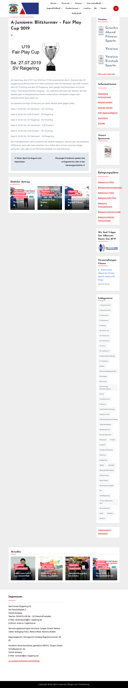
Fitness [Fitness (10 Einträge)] (103, 404)
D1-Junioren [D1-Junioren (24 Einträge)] (104, 351)
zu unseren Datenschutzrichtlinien (24, 661)
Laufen (87, 8)
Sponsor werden (105, 108)
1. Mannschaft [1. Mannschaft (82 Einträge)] (105, 305)
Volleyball (76, 13)
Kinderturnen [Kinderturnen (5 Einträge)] (105, 429)
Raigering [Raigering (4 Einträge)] (103, 460)
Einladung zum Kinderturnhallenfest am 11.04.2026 (50, 576)
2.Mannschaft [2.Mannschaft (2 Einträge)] (105, 310)
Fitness (78, 3)
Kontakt (101, 123)
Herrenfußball (94, 3)
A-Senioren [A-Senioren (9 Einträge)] (104, 320)
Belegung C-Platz (106, 193)
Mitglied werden (105, 102)
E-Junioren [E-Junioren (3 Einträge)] (104, 361)
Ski (95, 8)
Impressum (103, 533)
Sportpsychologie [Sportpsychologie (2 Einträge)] (107, 485)
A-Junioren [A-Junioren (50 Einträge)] (104, 315)
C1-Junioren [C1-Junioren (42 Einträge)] (104, 335)
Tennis (103, 8)
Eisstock (66, 3)
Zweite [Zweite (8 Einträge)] (102, 518)
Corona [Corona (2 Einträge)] (102, 346)
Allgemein (18, 190)
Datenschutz (104, 530)
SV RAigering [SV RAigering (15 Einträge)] (105, 496)
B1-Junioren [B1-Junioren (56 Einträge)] (104, 330)
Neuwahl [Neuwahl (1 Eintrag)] (103, 440)
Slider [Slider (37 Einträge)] (102, 465)
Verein (53, 3)
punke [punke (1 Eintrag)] (112, 440)
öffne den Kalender (106, 74)
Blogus (71, 684)
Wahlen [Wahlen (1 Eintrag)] (110, 513)
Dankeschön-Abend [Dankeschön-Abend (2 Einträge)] (107, 356)
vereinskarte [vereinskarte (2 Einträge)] (105, 508)
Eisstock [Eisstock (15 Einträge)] (103, 381)
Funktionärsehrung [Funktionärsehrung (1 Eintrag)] (107, 409)
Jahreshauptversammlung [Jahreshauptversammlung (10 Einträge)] (110, 419)
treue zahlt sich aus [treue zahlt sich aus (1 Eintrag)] (106, 502)
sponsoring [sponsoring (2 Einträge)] (104, 475)
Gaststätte (103, 118)
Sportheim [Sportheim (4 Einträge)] (104, 480)
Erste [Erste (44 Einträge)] (102, 394)
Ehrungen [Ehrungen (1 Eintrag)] (103, 376)
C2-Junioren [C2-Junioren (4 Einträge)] (104, 341)
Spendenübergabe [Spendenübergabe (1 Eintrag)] (107, 470)
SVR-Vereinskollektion (108, 113)
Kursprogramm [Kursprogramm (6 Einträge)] (105, 434)
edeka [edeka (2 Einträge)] (102, 366)
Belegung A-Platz (106, 182)
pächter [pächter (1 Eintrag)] (103, 455)
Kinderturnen (72, 8)
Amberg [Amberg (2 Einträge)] (103, 325)
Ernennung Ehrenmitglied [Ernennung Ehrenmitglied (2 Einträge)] (105, 388)
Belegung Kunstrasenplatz (110, 188)
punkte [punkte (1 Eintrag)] (102, 445)
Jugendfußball (54, 8)
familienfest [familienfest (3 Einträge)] (105, 399)
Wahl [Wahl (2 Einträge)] (101, 513)
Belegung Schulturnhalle (109, 212)
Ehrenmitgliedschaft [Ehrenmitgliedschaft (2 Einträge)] (108, 371)
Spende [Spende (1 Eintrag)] (111, 465)
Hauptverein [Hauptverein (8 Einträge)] (104, 414)
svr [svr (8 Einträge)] (101, 490)
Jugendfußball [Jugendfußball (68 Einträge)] (105, 424)
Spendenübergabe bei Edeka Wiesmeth (77, 576)
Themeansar (83, 684)
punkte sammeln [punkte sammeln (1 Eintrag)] (106, 450)
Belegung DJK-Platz (107, 198)
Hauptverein (19, 194)
